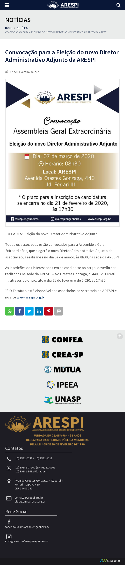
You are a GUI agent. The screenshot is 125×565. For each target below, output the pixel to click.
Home (8, 28)
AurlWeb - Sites (110, 560)
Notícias (22, 28)
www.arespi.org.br (31, 297)
